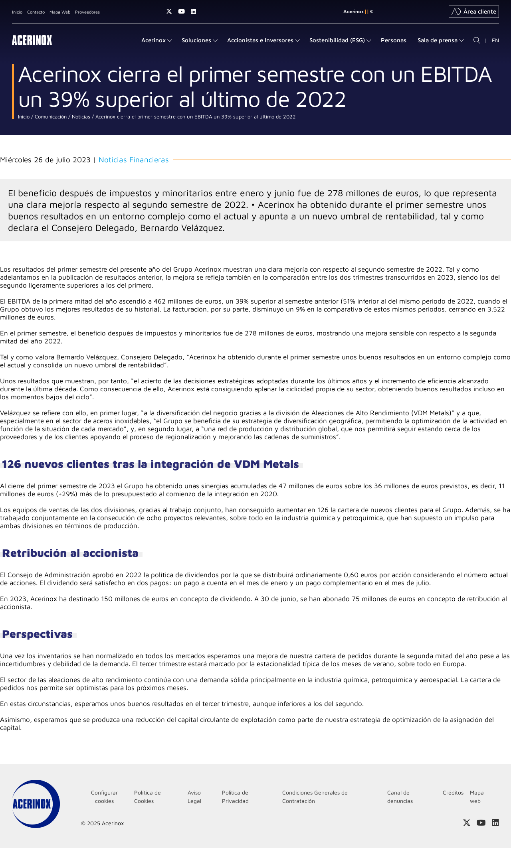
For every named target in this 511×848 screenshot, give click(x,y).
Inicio (17, 11)
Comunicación (50, 116)
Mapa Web (60, 11)
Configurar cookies (104, 796)
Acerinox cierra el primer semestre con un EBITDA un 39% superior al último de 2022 (195, 116)
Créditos (453, 792)
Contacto (36, 11)
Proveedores (87, 11)
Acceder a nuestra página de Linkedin (193, 11)
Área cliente (474, 11)
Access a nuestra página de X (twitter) (169, 11)
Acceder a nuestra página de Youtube (181, 11)
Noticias (80, 116)
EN (495, 40)
